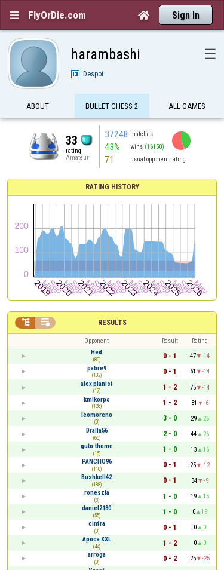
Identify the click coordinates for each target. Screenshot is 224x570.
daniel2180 (96, 508)
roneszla (96, 493)
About (37, 106)
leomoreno (96, 415)
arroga (97, 555)
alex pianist (96, 384)
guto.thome (97, 446)
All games (186, 106)
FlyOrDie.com (57, 15)
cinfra (96, 524)
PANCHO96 (97, 461)
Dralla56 (97, 430)
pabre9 (96, 368)
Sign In (186, 15)
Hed (96, 352)
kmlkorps (97, 399)
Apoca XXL (96, 539)
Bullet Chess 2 (112, 106)
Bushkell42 (96, 477)
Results (112, 322)
